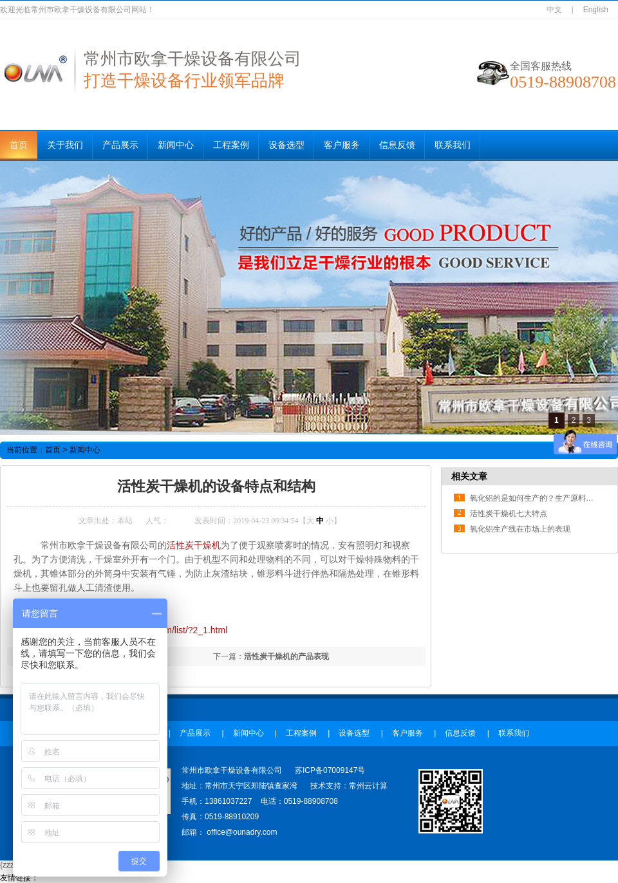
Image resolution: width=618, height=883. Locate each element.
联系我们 (453, 145)
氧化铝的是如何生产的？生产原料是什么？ (543, 498)
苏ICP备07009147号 (330, 770)
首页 (19, 145)
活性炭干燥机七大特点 (508, 513)
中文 (554, 9)
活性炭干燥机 (194, 545)
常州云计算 (368, 785)
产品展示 (120, 145)
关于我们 (65, 145)
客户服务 (342, 145)
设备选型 (286, 145)
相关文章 (469, 476)
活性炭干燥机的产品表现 (286, 656)
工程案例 (231, 145)
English (595, 9)
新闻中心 (176, 145)
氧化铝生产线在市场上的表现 (520, 529)
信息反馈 (397, 145)
